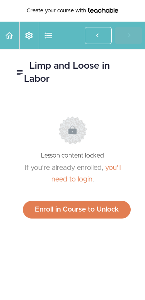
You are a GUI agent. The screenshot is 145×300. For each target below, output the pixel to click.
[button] (9, 35)
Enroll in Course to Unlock (77, 209)
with (72, 11)
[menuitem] (29, 35)
